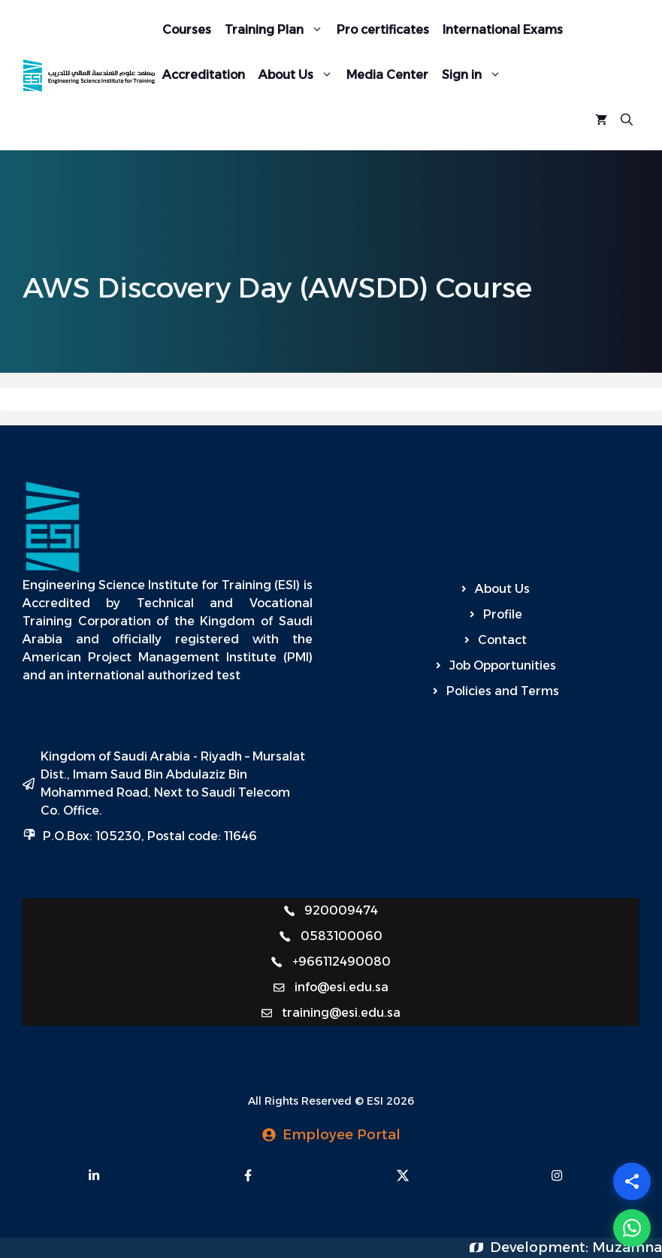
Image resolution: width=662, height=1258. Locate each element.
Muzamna (627, 1247)
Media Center (387, 75)
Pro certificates (383, 30)
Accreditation (203, 75)
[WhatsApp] (632, 1228)
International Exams (503, 30)
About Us (299, 75)
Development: (541, 1247)
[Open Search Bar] (626, 120)
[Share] (632, 1181)
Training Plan (277, 30)
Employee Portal (342, 1134)
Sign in (475, 75)
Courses (186, 30)
